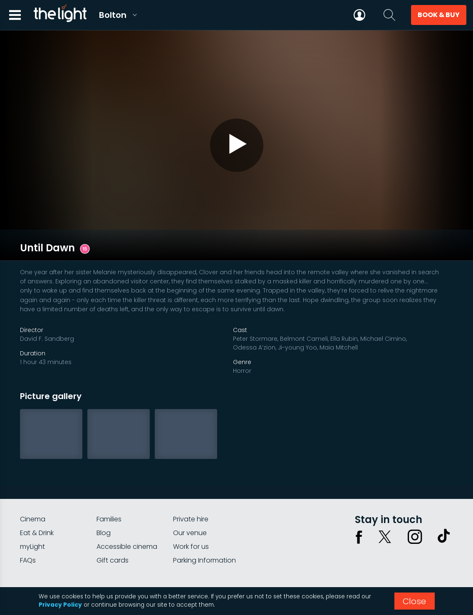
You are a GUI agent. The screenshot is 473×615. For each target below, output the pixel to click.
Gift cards (113, 529)
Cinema (32, 488)
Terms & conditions (424, 560)
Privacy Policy (60, 605)
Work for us (191, 515)
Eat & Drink (37, 501)
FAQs (28, 529)
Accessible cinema (127, 515)
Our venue (190, 501)
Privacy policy (369, 560)
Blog (104, 501)
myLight (32, 515)
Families (109, 488)
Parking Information (204, 529)
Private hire (190, 488)
